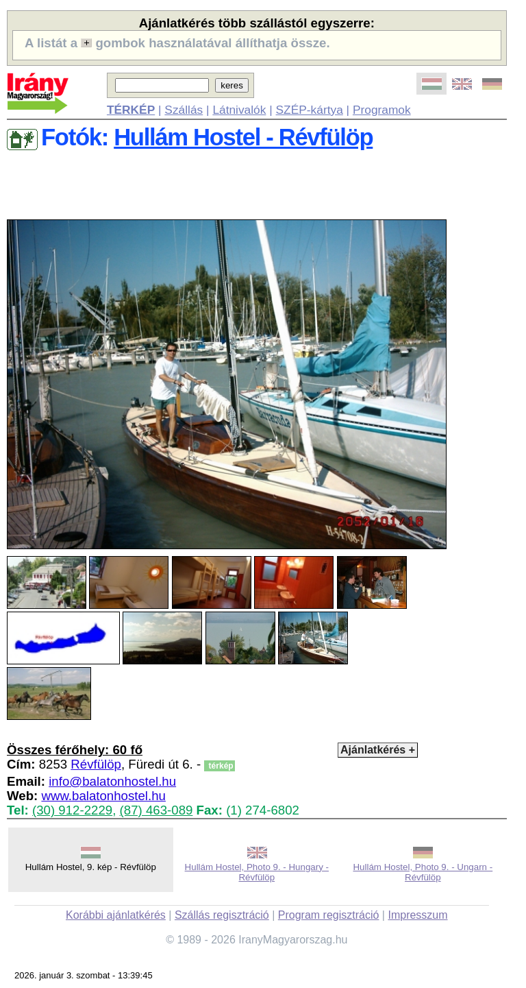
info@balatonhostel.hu (112, 781)
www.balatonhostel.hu (103, 795)
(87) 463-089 (156, 810)
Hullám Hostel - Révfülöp (243, 137)
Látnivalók (239, 110)
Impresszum (417, 915)
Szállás (183, 110)
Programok (382, 110)
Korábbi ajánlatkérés (116, 915)
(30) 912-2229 (72, 810)
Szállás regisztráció (222, 915)
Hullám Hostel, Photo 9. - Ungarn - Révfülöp (422, 872)
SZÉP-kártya (309, 110)
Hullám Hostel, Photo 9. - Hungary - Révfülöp (257, 872)
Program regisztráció (328, 915)
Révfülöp (96, 764)
